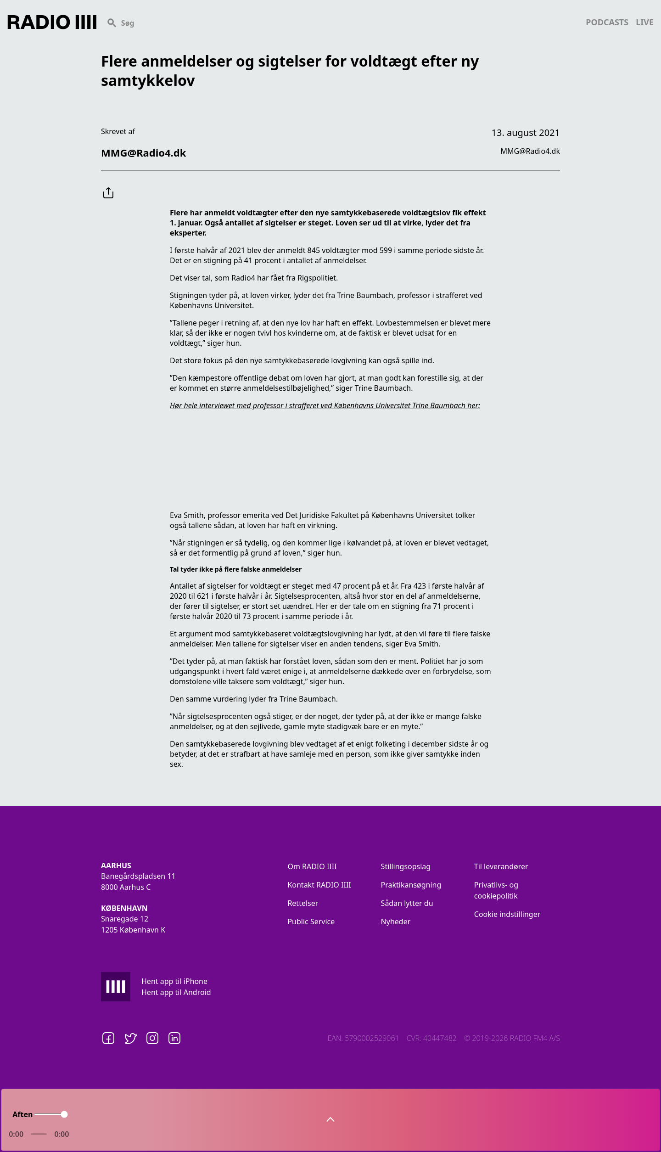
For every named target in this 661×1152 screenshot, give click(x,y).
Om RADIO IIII (311, 866)
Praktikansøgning (411, 885)
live (645, 22)
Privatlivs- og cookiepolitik (496, 890)
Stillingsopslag (406, 866)
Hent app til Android (176, 992)
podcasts (607, 22)
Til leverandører (501, 866)
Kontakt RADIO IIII (319, 885)
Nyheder (396, 921)
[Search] (341, 22)
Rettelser (302, 903)
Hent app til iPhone (174, 981)
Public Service (311, 921)
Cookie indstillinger (507, 914)
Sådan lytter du (407, 903)
